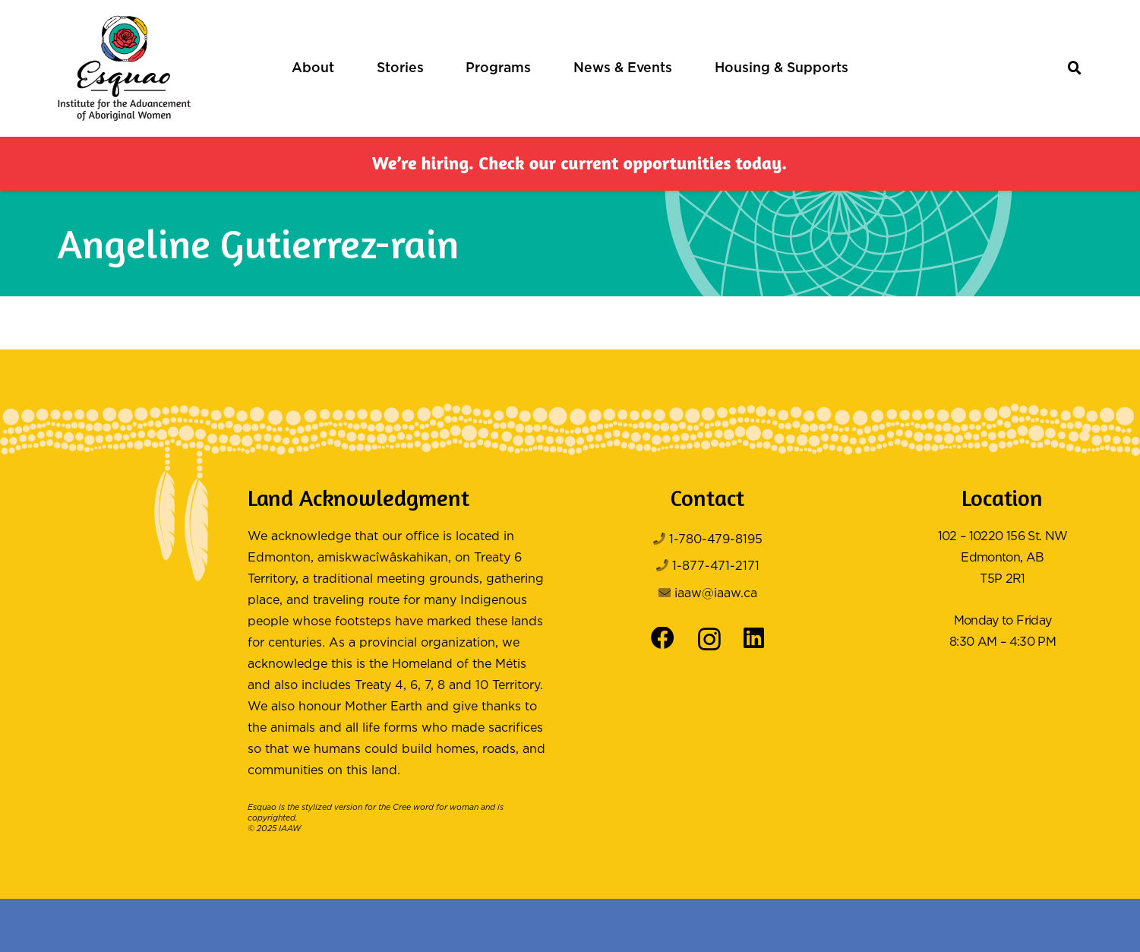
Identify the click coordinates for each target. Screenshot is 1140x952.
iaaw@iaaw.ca (715, 593)
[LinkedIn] (754, 638)
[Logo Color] (124, 68)
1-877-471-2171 (715, 566)
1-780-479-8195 (716, 540)
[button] (1075, 68)
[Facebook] (662, 638)
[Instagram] (709, 640)
